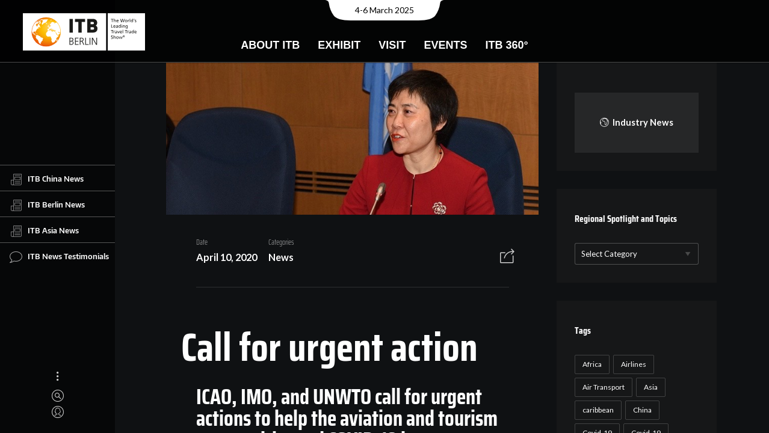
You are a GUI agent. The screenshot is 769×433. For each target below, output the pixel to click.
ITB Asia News (44, 231)
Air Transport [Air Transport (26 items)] (603, 387)
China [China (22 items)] (642, 409)
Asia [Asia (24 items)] (651, 387)
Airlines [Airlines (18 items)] (633, 364)
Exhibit (339, 45)
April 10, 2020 (226, 257)
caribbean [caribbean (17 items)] (598, 409)
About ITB (270, 45)
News (281, 257)
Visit (392, 45)
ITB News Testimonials (59, 256)
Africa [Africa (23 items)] (592, 364)
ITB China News (47, 179)
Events (445, 45)
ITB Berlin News (47, 205)
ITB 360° (506, 45)
